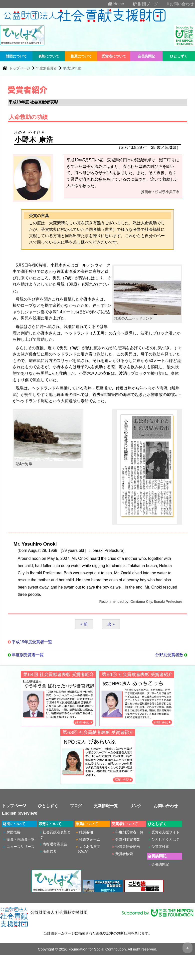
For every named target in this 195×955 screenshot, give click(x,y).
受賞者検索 (124, 854)
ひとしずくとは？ (166, 839)
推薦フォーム (89, 839)
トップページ (20, 68)
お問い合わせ (176, 4)
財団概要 (13, 832)
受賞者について (114, 56)
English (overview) (19, 813)
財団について (16, 56)
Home (112, 4)
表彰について (48, 56)
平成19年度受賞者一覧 (32, 642)
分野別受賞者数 (169, 655)
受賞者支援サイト (166, 832)
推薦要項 (86, 832)
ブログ (76, 806)
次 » (111, 624)
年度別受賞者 (46, 68)
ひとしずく (179, 56)
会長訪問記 (146, 56)
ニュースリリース (20, 847)
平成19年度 (72, 68)
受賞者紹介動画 (127, 847)
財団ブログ (141, 4)
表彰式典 (50, 851)
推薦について (81, 56)
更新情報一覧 (106, 806)
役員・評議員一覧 (20, 839)
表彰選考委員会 (55, 844)
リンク (136, 806)
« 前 (84, 624)
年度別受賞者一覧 (28, 655)
